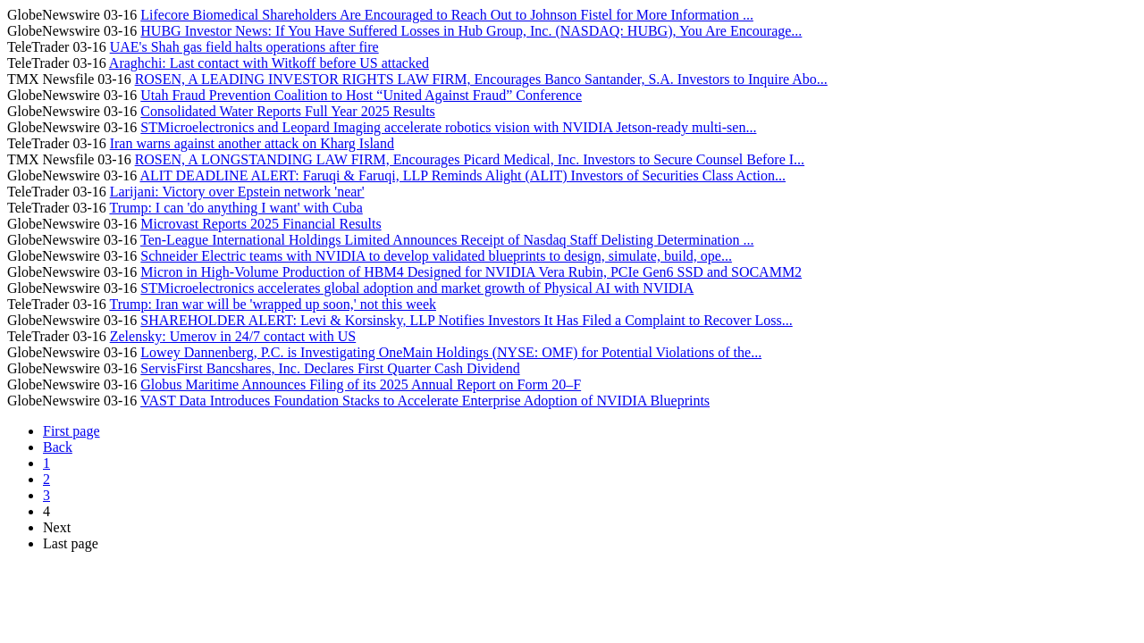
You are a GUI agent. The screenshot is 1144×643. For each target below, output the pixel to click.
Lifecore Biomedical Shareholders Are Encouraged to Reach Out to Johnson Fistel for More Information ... (446, 14)
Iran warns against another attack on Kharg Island (252, 143)
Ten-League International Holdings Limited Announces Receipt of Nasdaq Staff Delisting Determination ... (446, 239)
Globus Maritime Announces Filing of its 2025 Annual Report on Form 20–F (360, 384)
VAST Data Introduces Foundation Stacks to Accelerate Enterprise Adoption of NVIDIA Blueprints (425, 400)
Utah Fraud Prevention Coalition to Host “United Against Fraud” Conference (361, 95)
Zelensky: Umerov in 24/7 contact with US (233, 336)
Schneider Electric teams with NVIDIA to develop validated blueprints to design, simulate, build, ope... (436, 255)
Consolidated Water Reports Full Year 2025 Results (287, 111)
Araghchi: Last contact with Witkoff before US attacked (269, 63)
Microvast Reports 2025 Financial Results (260, 223)
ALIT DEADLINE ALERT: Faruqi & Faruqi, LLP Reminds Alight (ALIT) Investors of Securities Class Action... (462, 175)
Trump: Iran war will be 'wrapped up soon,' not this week (272, 304)
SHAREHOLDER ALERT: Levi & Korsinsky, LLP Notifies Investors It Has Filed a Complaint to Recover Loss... (466, 320)
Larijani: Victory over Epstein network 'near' (237, 191)
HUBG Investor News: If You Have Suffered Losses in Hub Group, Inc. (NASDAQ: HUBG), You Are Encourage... (471, 30)
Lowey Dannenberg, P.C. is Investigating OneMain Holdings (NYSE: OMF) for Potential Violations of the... (450, 352)
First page (71, 430)
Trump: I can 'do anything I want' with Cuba (235, 207)
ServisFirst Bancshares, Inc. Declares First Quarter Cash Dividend (329, 368)
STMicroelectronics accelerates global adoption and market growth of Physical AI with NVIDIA (417, 288)
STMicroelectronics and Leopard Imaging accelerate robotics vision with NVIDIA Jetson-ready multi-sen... (448, 127)
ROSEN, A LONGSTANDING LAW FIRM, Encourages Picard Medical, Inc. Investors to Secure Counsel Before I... (469, 159)
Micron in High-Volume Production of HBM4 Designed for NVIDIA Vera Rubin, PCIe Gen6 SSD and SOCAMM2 (471, 272)
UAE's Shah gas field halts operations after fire (244, 46)
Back (57, 447)
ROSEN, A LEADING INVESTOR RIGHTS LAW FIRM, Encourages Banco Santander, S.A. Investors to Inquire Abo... (481, 79)
